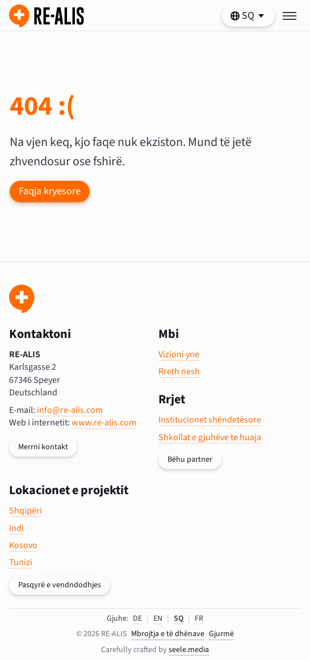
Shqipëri (25, 510)
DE (137, 618)
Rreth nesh (179, 371)
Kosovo (23, 545)
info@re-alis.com (70, 410)
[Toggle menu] (289, 16)
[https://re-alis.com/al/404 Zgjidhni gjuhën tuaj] (248, 16)
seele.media (189, 649)
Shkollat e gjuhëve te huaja (209, 437)
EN (157, 618)
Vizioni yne (178, 354)
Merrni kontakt (43, 447)
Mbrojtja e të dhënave (167, 634)
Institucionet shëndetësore (209, 419)
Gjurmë (221, 634)
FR (199, 618)
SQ (178, 618)
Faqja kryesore (50, 191)
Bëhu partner (189, 459)
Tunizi (20, 562)
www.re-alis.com (104, 422)
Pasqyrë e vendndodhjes (59, 585)
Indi (16, 528)
